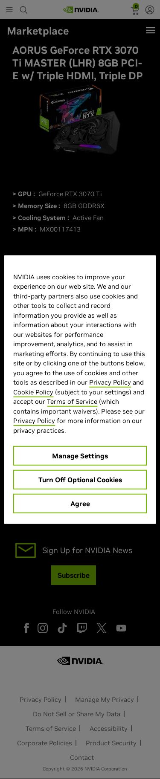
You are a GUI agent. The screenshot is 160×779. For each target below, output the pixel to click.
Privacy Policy (110, 382)
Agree (80, 503)
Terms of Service (72, 401)
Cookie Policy (33, 392)
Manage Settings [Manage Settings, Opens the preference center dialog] (80, 456)
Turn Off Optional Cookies (80, 479)
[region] (80, 389)
